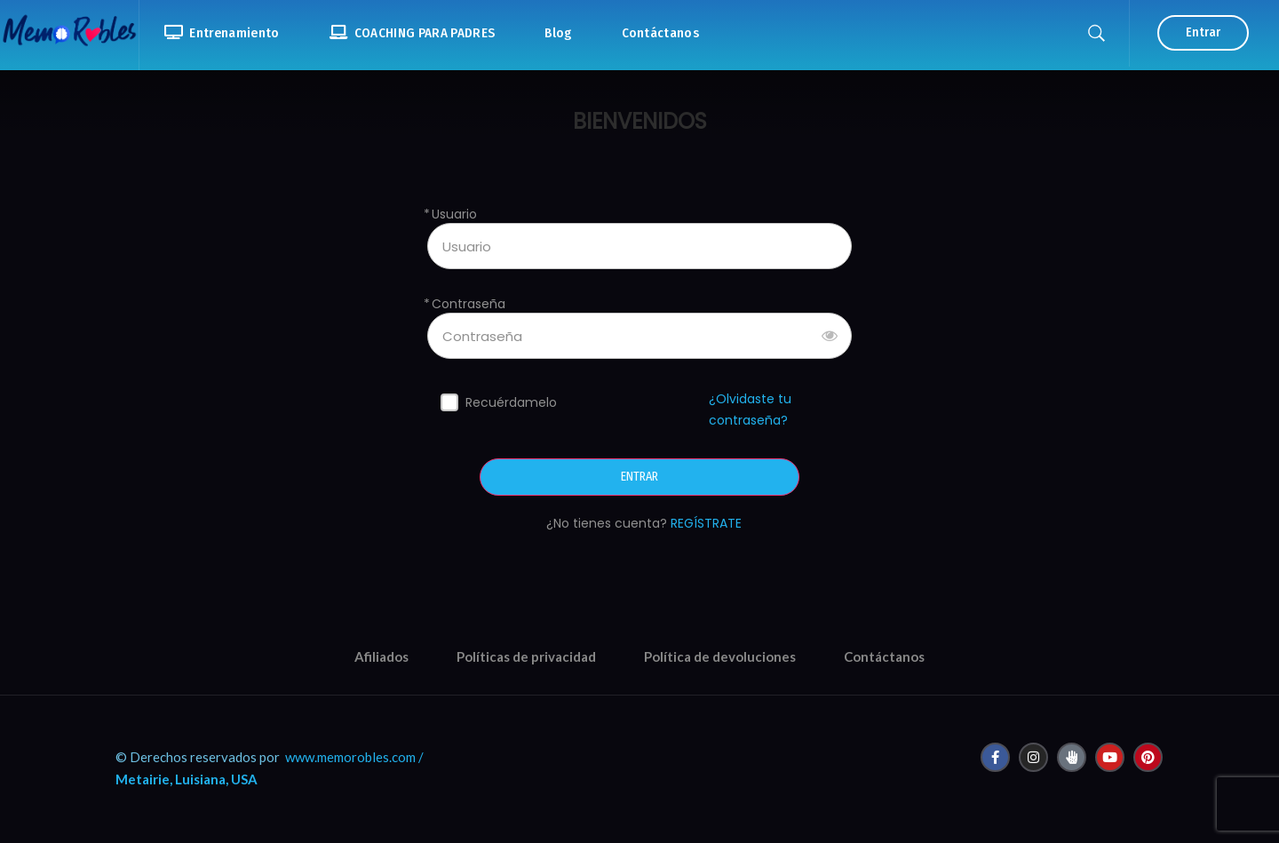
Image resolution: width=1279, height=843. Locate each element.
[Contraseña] (639, 336)
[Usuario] (639, 246)
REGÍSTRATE (706, 523)
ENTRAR (639, 477)
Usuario (454, 214)
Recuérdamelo (511, 402)
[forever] (449, 402)
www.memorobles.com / (354, 757)
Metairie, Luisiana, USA (186, 779)
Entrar (1203, 32)
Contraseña (468, 304)
